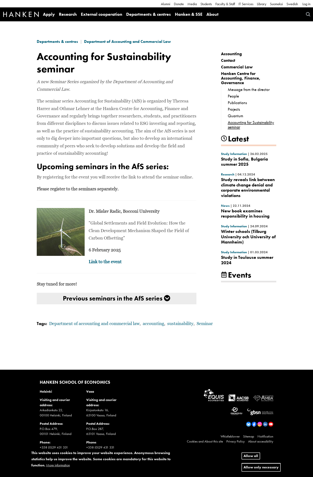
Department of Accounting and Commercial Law (127, 41)
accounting (153, 324)
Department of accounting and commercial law (94, 324)
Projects (234, 109)
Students (206, 4)
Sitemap (248, 436)
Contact (228, 60)
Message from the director (249, 89)
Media (192, 4)
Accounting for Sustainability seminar (251, 125)
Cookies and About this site (205, 441)
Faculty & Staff (225, 4)
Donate (179, 4)
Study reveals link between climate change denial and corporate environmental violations (248, 187)
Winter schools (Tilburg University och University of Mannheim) (248, 237)
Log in (306, 4)
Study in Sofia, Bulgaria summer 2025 (244, 161)
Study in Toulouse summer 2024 (247, 259)
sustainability (180, 324)
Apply (49, 14)
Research (68, 14)
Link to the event (105, 262)
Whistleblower (230, 436)
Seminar (205, 324)
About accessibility (260, 441)
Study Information (234, 154)
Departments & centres (148, 14)
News (225, 206)
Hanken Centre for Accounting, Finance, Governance (240, 78)
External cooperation (101, 14)
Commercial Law (237, 67)
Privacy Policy (235, 441)
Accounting (231, 53)
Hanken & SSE (188, 14)
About (212, 14)
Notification (265, 436)
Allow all (251, 458)
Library (261, 4)
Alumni (165, 4)
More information (58, 467)
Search (308, 14)
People (233, 96)
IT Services (246, 4)
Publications (237, 102)
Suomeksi (276, 4)
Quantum (235, 115)
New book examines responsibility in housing (245, 213)
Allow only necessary (261, 469)
